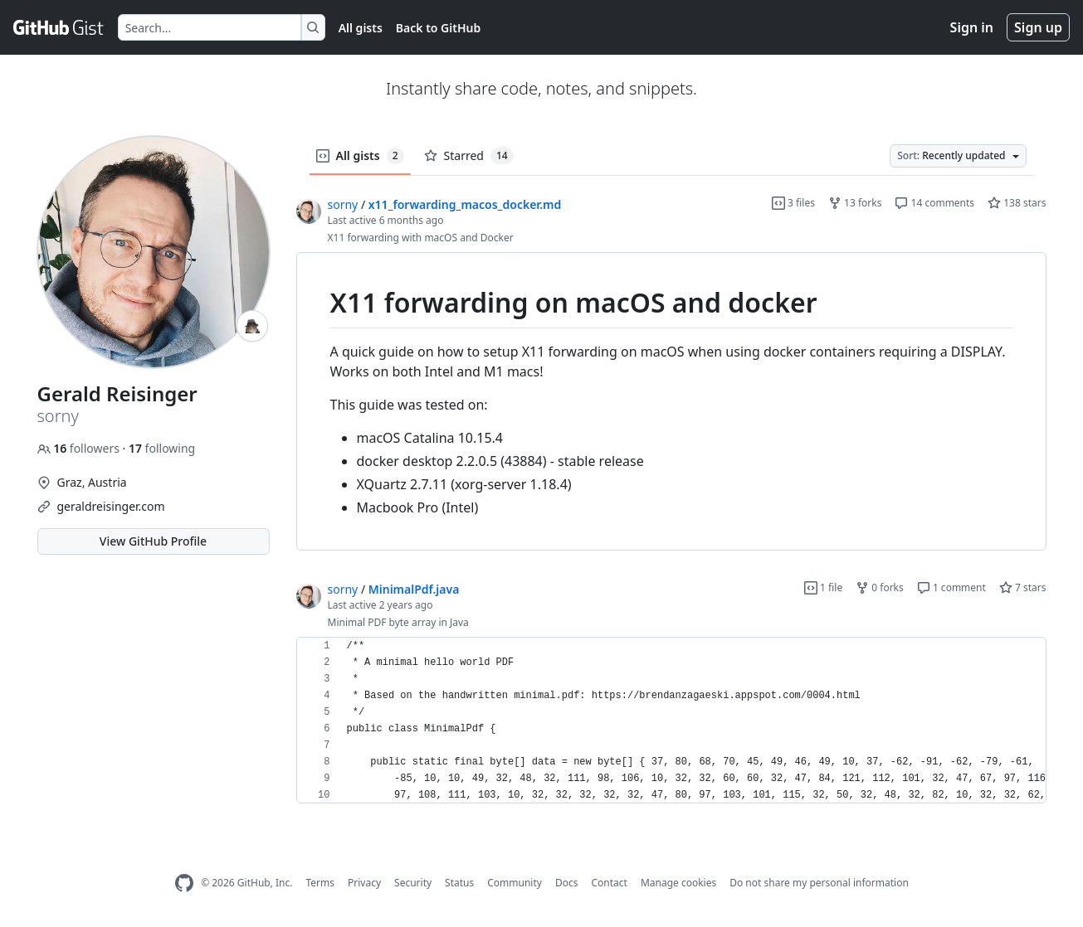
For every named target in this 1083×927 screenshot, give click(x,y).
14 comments (934, 203)
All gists (361, 28)
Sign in (971, 27)
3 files (793, 203)
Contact (609, 883)
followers (80, 448)
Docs (566, 883)
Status (459, 883)
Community (514, 883)
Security (413, 883)
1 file (823, 587)
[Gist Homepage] (59, 27)
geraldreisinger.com (111, 506)
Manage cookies (678, 883)
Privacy (364, 883)
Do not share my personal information (819, 883)
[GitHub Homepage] (184, 883)
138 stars (1017, 203)
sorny (343, 204)
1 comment (951, 587)
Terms (319, 883)
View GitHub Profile (153, 541)
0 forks (880, 587)
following (162, 448)
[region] (671, 402)
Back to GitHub (438, 28)
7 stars (1022, 587)
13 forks (854, 203)
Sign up (1038, 27)
